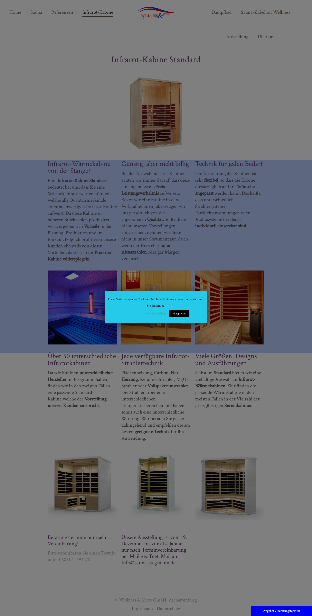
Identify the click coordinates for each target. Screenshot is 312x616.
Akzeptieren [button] (179, 313)
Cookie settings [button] (156, 313)
